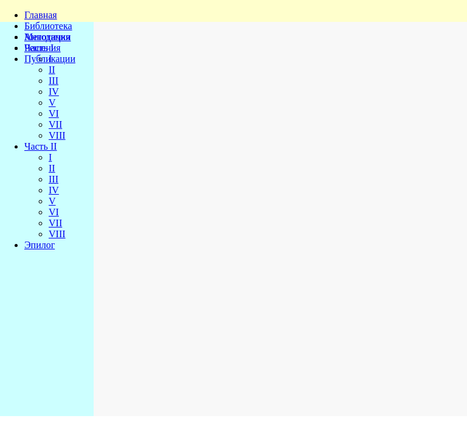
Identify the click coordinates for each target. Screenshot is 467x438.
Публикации (49, 59)
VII (55, 124)
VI (54, 113)
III (53, 80)
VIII (57, 135)
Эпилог (39, 245)
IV (54, 91)
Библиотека (48, 26)
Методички (47, 37)
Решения (42, 48)
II (52, 69)
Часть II (40, 146)
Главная (40, 15)
